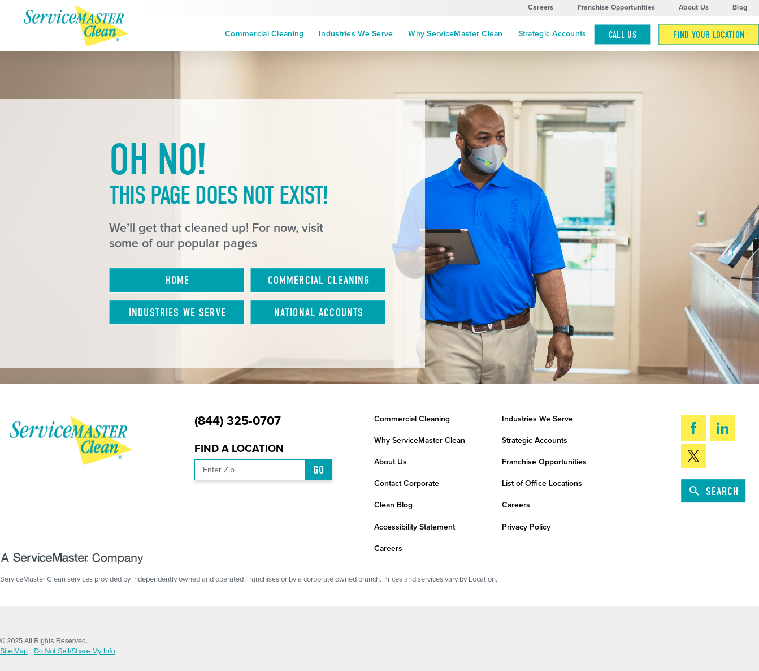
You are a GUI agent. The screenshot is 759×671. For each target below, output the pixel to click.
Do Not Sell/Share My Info (74, 651)
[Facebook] (693, 427)
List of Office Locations (542, 483)
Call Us (622, 34)
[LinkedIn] (722, 427)
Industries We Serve (356, 33)
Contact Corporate (406, 483)
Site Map (14, 651)
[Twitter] (693, 456)
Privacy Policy (526, 527)
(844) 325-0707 (237, 421)
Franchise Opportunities (617, 7)
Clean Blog (393, 505)
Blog (739, 7)
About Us (694, 7)
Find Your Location (708, 34)
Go (318, 469)
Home (178, 280)
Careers (541, 7)
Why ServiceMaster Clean (455, 33)
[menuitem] (264, 34)
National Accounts (319, 312)
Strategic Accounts (552, 33)
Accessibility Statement (414, 527)
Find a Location (239, 448)
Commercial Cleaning (264, 33)
